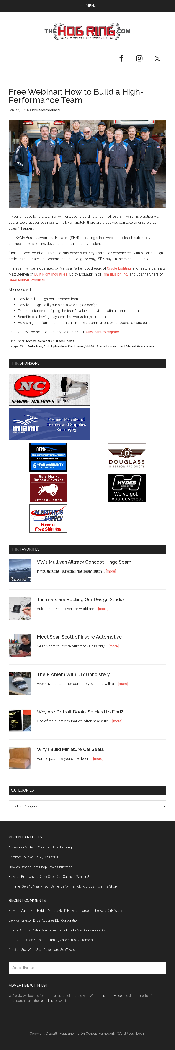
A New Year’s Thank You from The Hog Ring (40, 847)
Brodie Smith (18, 930)
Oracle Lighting (119, 268)
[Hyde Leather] (127, 501)
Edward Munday (20, 910)
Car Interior (76, 346)
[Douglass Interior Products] (127, 471)
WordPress (125, 1033)
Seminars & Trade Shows (56, 341)
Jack (12, 920)
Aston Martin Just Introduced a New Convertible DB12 (70, 930)
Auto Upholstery (55, 346)
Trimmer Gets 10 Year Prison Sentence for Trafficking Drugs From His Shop (63, 886)
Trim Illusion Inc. (115, 274)
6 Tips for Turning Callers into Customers (63, 940)
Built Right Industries (50, 274)
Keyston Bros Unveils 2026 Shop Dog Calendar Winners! (49, 876)
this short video (111, 995)
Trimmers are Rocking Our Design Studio (80, 599)
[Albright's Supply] (48, 531)
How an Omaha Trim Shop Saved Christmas (40, 867)
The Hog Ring (87, 31)
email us (47, 1000)
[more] (111, 571)
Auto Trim (35, 346)
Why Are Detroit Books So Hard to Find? (80, 712)
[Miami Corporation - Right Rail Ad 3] (49, 439)
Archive (31, 341)
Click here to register (102, 332)
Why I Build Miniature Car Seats (70, 749)
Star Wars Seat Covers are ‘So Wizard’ (48, 950)
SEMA (89, 346)
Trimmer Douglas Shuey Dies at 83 (33, 857)
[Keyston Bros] (48, 501)
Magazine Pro (69, 1033)
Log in (141, 1033)
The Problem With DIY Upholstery (73, 674)
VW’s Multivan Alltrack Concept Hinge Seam (84, 562)
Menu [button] (91, 6)
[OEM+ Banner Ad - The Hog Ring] (48, 471)
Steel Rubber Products (27, 280)
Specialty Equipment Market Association (125, 346)
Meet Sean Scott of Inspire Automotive (79, 637)
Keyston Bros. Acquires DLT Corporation (50, 920)
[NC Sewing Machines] (49, 404)
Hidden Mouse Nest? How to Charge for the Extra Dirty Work (79, 910)
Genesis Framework (100, 1033)
